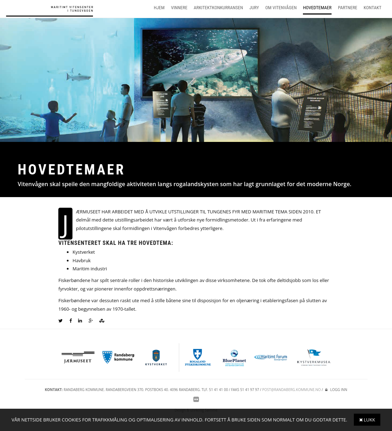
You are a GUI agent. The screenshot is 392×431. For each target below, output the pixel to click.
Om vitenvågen (281, 7)
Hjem (159, 7)
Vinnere (179, 7)
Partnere (347, 7)
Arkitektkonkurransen (218, 7)
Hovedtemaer (317, 7)
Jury (254, 7)
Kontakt (372, 7)
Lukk (367, 419)
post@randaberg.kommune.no (291, 389)
